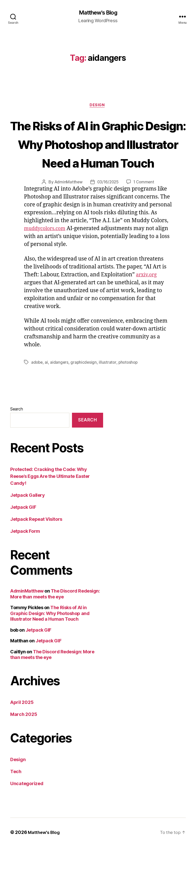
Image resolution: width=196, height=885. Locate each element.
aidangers (60, 400)
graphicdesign (84, 400)
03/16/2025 (107, 220)
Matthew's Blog (98, 13)
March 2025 (23, 752)
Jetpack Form (25, 569)
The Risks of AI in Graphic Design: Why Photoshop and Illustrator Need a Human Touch (98, 163)
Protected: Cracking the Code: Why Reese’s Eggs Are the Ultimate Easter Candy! (50, 514)
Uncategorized (26, 821)
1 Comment (145, 220)
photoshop (130, 400)
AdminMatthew (67, 220)
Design (98, 106)
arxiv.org (147, 313)
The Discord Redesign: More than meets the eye (55, 632)
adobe (37, 400)
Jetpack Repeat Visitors (36, 557)
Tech (15, 809)
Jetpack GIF (23, 545)
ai (46, 400)
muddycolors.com (47, 266)
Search (16, 447)
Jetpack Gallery (27, 533)
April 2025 (21, 740)
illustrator (109, 400)
